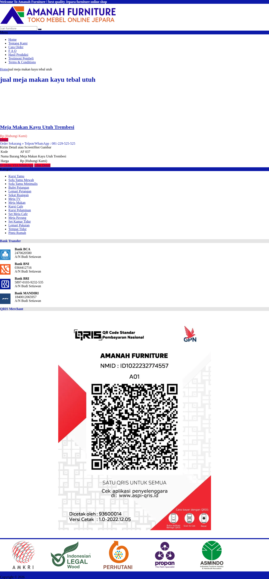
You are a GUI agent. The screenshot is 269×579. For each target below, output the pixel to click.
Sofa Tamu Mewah (21, 180)
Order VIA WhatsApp (16, 165)
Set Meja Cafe (18, 214)
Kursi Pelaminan (19, 210)
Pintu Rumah (17, 233)
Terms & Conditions (22, 62)
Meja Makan (16, 202)
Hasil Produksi (18, 54)
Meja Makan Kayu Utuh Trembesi (37, 127)
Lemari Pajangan (19, 191)
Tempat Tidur (17, 229)
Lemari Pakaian (19, 225)
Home (12, 39)
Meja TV (14, 199)
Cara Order (16, 47)
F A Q (12, 51)
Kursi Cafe (15, 206)
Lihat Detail (42, 165)
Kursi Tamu (16, 176)
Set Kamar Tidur (19, 221)
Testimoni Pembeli (21, 58)
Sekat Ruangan (18, 195)
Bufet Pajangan (18, 187)
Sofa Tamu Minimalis (23, 184)
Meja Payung (17, 217)
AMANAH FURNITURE (42, 577)
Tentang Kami (18, 43)
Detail (4, 140)
